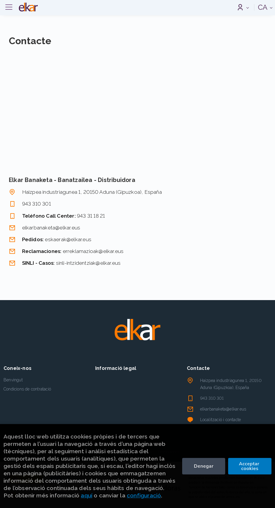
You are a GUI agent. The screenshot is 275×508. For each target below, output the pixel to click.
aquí (86, 495)
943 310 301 (36, 204)
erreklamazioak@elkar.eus (93, 251)
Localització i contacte (220, 419)
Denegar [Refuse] (204, 466)
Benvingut (13, 380)
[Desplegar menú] (9, 7)
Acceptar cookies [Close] (250, 466)
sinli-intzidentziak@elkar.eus (88, 263)
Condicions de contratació (27, 389)
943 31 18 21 (91, 216)
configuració (144, 495)
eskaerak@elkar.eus (68, 239)
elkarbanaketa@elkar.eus (51, 228)
